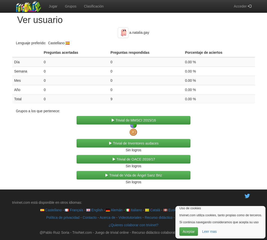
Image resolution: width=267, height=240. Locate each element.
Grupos (71, 6)
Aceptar (189, 232)
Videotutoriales (129, 218)
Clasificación (94, 6)
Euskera (172, 210)
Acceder (242, 6)
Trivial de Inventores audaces (134, 143)
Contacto (90, 218)
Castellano (51, 210)
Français (74, 210)
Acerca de (107, 218)
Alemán (114, 210)
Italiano (134, 210)
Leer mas (209, 232)
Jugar (53, 6)
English (94, 210)
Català (152, 210)
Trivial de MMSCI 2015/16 (133, 120)
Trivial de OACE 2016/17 (133, 159)
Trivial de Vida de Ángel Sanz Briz (133, 175)
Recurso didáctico (158, 218)
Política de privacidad (63, 218)
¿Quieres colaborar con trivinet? (133, 225)
